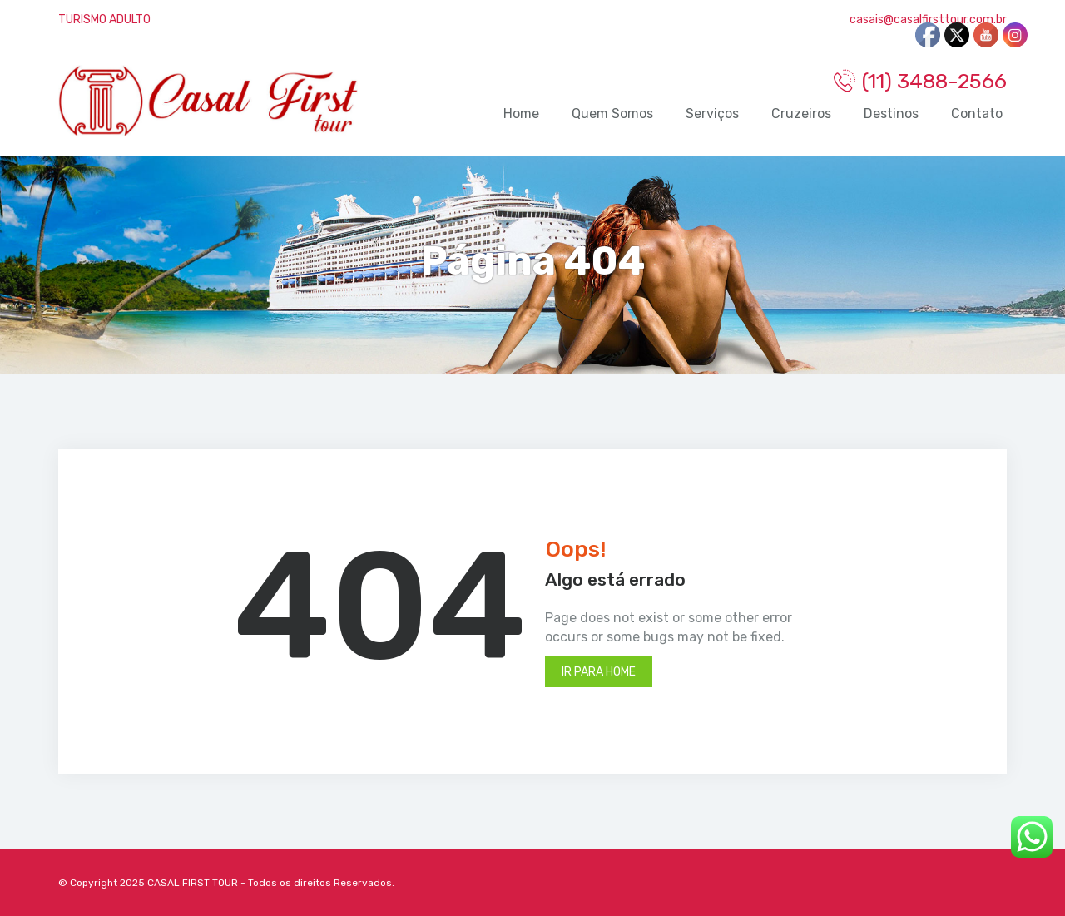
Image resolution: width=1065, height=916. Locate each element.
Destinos (891, 113)
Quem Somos (612, 113)
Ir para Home (599, 672)
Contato (977, 113)
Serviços (712, 113)
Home (521, 113)
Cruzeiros (801, 113)
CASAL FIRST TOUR (192, 883)
